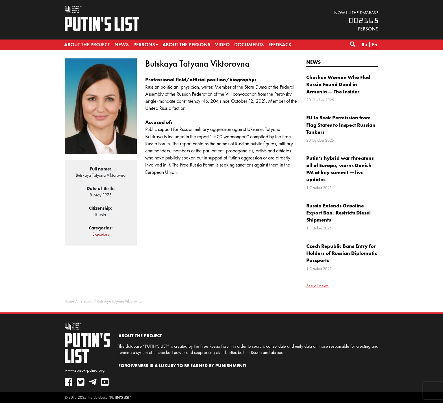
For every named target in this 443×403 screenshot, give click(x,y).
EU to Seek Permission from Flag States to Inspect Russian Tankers (340, 124)
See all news (317, 285)
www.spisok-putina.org (85, 370)
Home (69, 301)
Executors (100, 234)
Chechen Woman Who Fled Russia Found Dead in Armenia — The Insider (338, 84)
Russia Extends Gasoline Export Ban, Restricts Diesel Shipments (338, 212)
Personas (86, 301)
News (313, 62)
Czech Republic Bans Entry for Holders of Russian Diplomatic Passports (341, 253)
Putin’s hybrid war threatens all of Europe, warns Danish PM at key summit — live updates (340, 169)
